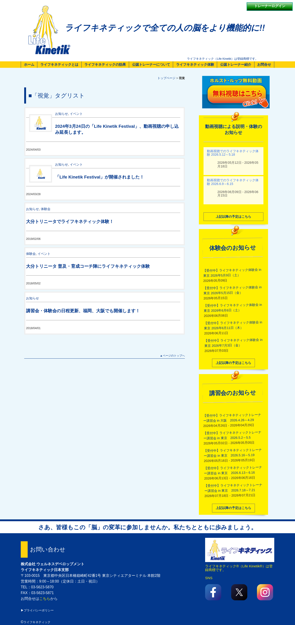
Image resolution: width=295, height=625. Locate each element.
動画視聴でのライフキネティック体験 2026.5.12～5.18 (233, 152)
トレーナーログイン (269, 6)
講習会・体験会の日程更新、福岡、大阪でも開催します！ (83, 310)
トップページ (166, 78)
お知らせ (61, 114)
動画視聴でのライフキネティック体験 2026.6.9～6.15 (233, 181)
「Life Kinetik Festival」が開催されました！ (99, 177)
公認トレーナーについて (151, 64)
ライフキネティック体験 (195, 64)
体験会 (45, 209)
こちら (44, 599)
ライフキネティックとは (59, 64)
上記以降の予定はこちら (233, 216)
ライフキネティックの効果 (105, 64)
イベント (76, 114)
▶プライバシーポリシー (37, 610)
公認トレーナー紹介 (235, 64)
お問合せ (264, 64)
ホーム (29, 64)
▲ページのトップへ (172, 355)
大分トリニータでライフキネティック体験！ (70, 221)
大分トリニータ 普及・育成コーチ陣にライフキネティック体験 (88, 266)
